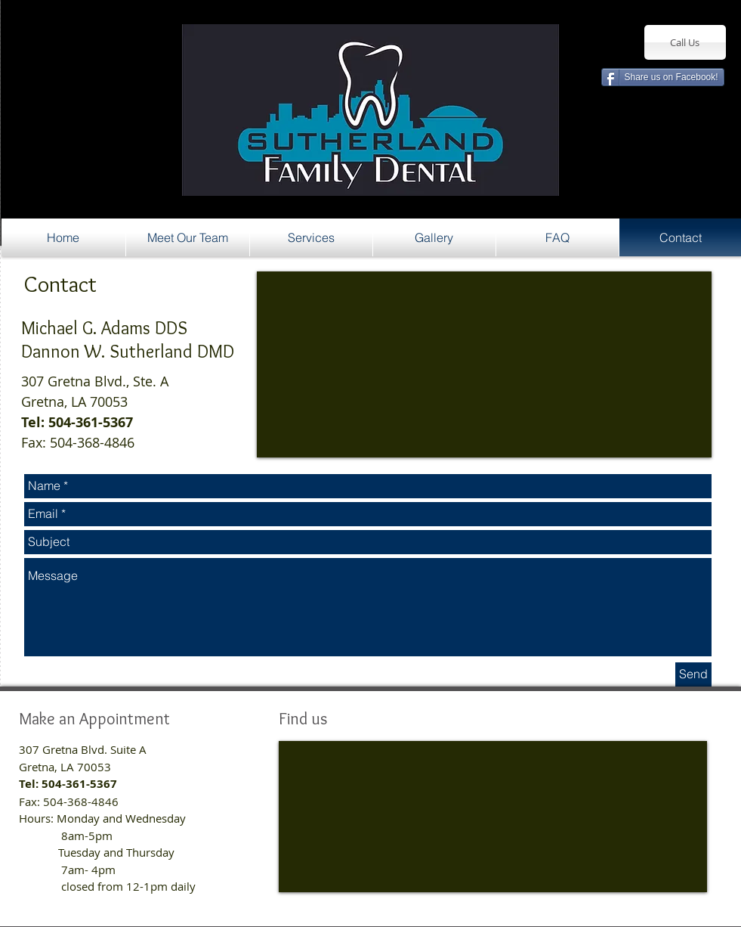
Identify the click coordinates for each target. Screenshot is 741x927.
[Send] (693, 674)
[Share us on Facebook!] (662, 77)
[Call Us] (685, 42)
